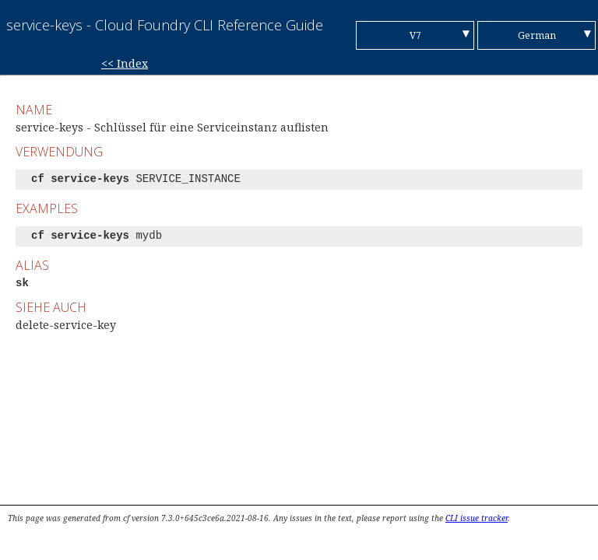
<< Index (124, 63)
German (537, 35)
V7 (415, 35)
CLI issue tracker (476, 518)
